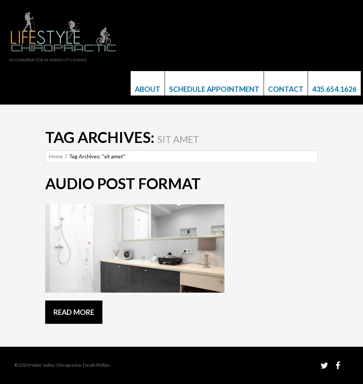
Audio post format (123, 184)
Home (56, 156)
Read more (73, 312)
